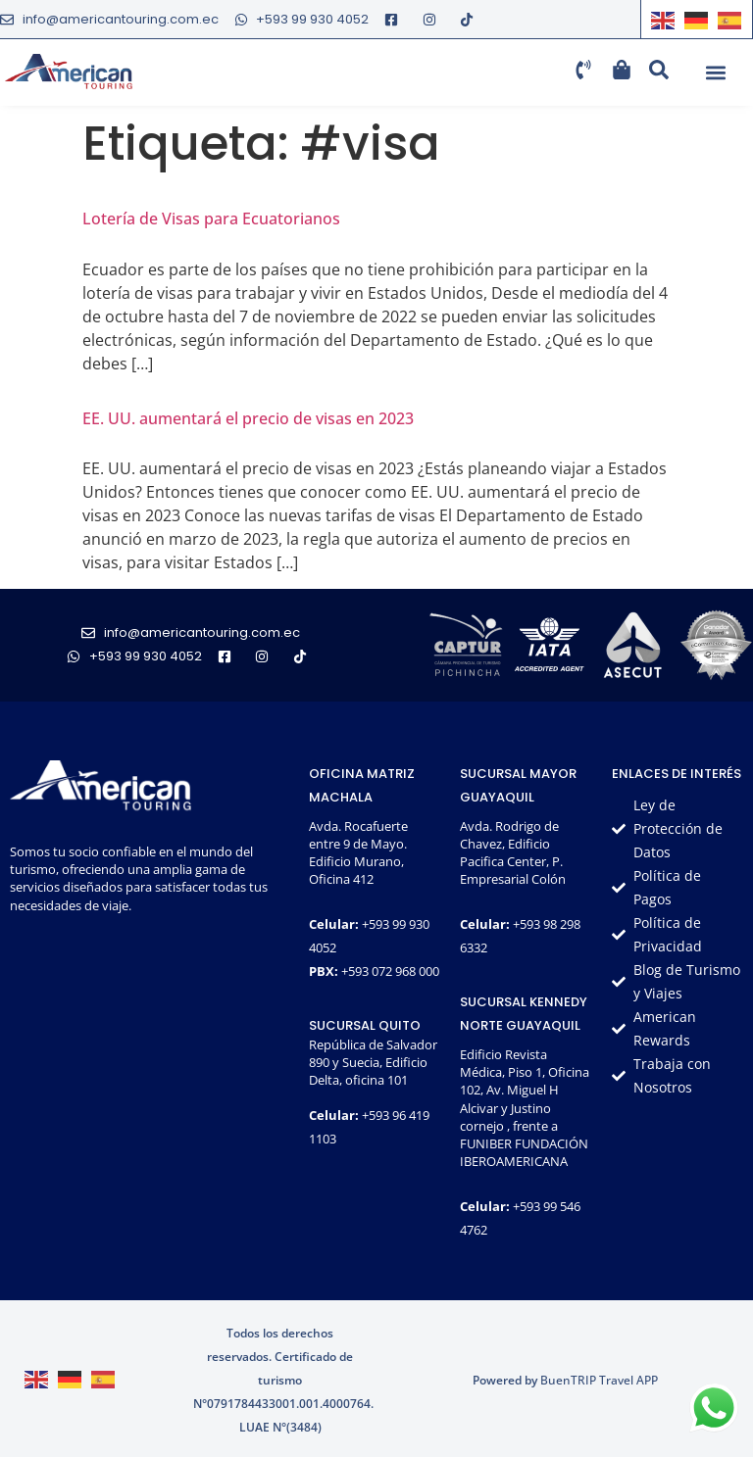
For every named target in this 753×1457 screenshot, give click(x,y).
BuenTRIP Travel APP (599, 1380)
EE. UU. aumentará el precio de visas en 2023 (248, 418)
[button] (715, 73)
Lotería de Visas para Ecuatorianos (211, 218)
